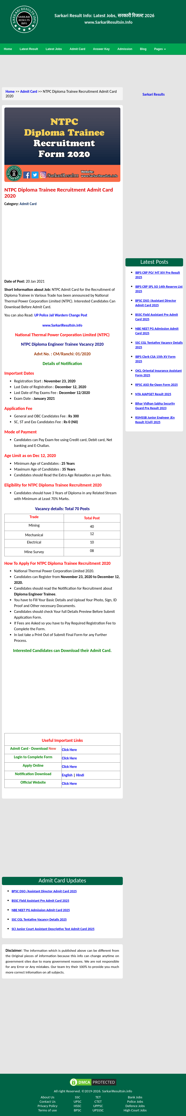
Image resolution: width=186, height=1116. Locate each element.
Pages (160, 49)
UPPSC (98, 1106)
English (67, 775)
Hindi (80, 775)
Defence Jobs (135, 1106)
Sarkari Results (153, 94)
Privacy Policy (47, 1106)
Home (10, 91)
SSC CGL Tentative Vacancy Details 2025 (39, 919)
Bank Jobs (135, 1097)
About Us (47, 1097)
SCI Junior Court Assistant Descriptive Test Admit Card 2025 (53, 929)
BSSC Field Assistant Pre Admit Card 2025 (40, 901)
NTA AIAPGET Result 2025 (153, 394)
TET (98, 1097)
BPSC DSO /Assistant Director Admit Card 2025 (44, 891)
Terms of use (47, 1110)
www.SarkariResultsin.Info (108, 22)
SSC (77, 1097)
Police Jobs (135, 1101)
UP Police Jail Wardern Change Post (60, 315)
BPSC (77, 1110)
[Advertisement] (93, 70)
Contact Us (47, 1101)
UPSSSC (98, 1110)
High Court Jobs (135, 1110)
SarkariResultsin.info (117, 1091)
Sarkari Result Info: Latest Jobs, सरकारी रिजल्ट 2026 (104, 15)
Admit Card (28, 91)
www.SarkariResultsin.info (62, 325)
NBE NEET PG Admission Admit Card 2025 (41, 910)
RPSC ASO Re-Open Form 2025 (156, 385)
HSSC (77, 1106)
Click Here (69, 750)
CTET (98, 1101)
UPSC (77, 1101)
